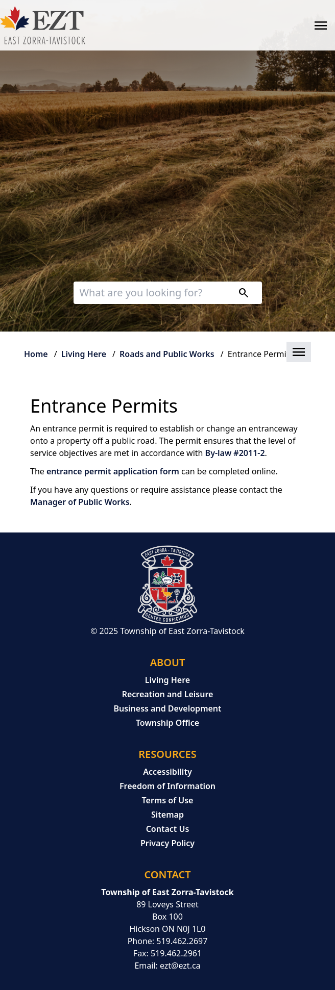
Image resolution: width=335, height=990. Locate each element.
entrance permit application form (112, 471)
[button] (167, 352)
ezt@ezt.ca (180, 965)
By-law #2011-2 (235, 453)
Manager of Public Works (80, 501)
